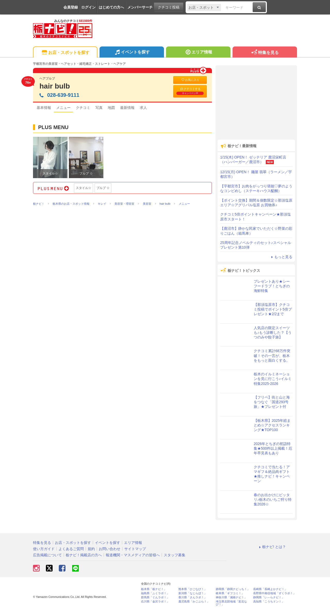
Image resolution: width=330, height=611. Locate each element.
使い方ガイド (44, 549)
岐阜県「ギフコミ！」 (230, 593)
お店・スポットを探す (65, 52)
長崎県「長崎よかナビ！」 (270, 589)
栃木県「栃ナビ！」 (154, 589)
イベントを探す (132, 52)
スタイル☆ (83, 188)
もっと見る (281, 257)
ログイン (88, 7)
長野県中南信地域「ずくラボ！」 (274, 593)
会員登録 (70, 7)
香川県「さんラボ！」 (192, 597)
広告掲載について (47, 555)
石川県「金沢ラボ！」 (155, 601)
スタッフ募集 (174, 555)
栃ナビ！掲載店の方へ (84, 555)
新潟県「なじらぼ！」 (192, 593)
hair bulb (54, 86)
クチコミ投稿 (168, 7)
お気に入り (190, 80)
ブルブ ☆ (103, 188)
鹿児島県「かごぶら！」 (194, 601)
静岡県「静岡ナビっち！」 (233, 589)
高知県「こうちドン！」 (268, 601)
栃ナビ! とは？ (272, 547)
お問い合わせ (109, 549)
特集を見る (264, 52)
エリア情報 (198, 52)
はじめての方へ (111, 7)
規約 (91, 549)
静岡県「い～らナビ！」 (268, 597)
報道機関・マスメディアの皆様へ (133, 555)
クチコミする (190, 91)
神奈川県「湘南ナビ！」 (231, 597)
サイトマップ (135, 549)
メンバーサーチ (140, 7)
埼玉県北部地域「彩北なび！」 (231, 603)
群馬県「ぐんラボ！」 (155, 597)
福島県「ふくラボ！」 (155, 593)
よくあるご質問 (71, 549)
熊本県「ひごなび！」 (192, 589)
